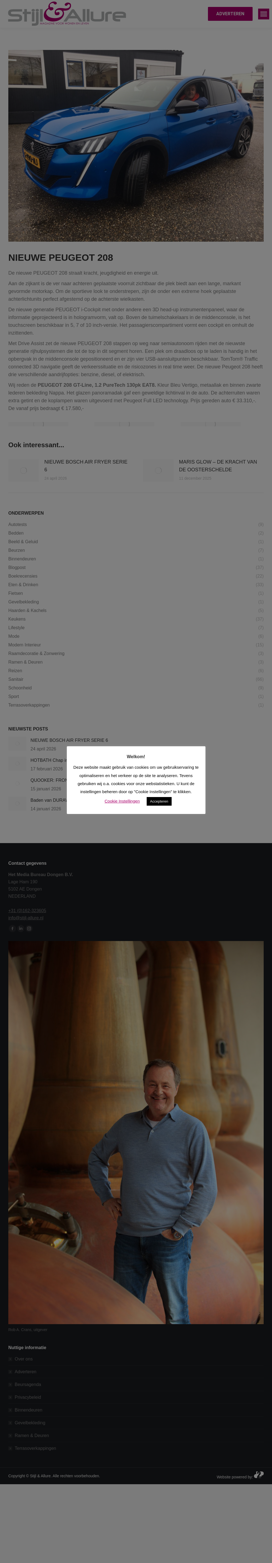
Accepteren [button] (159, 801)
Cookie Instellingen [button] (122, 801)
